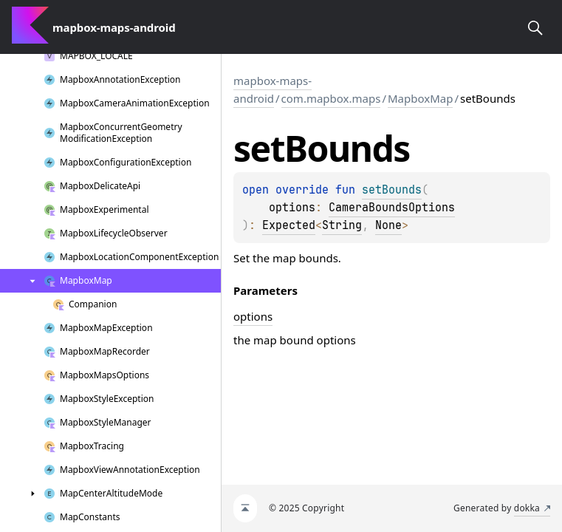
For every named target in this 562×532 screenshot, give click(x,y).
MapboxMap (420, 98)
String (342, 225)
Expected (288, 225)
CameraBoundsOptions (392, 207)
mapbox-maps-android (272, 89)
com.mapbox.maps (331, 98)
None (388, 225)
